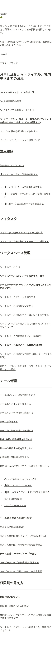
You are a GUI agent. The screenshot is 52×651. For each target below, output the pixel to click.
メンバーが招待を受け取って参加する (19, 131)
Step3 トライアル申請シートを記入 (17, 110)
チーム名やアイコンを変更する (15, 404)
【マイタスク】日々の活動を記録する (19, 174)
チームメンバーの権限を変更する (16, 413)
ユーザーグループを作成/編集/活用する (19, 562)
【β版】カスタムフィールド (18, 485)
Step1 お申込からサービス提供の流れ (18, 92)
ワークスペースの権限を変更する (16, 306)
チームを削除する (9, 421)
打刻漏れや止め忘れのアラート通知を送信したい (24, 466)
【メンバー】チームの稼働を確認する (23, 187)
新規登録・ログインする (12, 165)
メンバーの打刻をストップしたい (20, 479)
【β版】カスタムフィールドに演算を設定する (27, 492)
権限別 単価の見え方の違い (14, 606)
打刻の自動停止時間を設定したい (16, 448)
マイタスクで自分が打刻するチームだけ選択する (24, 241)
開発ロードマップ (9, 63)
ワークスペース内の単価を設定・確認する (21, 336)
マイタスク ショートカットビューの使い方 (21, 232)
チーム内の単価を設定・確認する (16, 430)
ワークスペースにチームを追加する (17, 297)
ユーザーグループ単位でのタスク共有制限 (21, 571)
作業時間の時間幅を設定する (14, 457)
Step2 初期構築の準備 (10, 101)
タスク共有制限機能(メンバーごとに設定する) (23, 536)
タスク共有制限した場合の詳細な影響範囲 (21, 545)
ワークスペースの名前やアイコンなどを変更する (24, 315)
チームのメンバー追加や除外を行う (17, 395)
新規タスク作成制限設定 (12, 527)
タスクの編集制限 (13, 499)
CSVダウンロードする (15, 505)
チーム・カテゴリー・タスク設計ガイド (20, 140)
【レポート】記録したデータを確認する (24, 204)
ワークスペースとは (10, 267)
